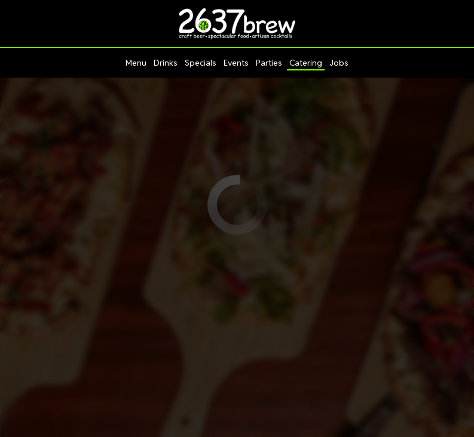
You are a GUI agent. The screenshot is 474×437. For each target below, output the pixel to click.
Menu (136, 62)
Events (236, 62)
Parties (269, 62)
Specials (200, 62)
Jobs (338, 62)
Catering (305, 62)
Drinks (166, 62)
